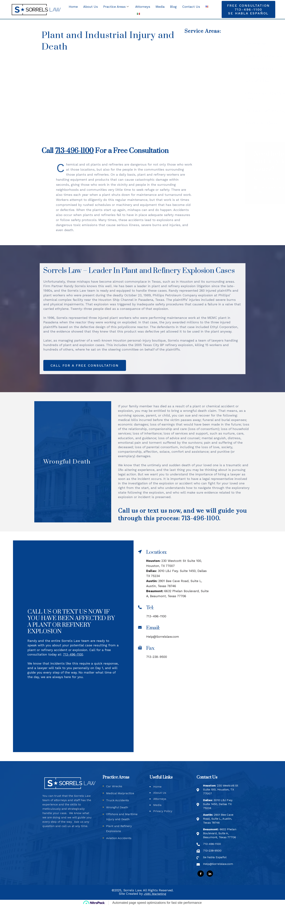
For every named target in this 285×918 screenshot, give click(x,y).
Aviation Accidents (222, 123)
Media (160, 6)
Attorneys (142, 6)
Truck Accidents (220, 68)
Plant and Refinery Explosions (233, 111)
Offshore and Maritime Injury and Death (236, 96)
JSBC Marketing (155, 905)
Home (73, 6)
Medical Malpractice (224, 56)
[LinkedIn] (210, 885)
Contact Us (191, 6)
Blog (173, 6)
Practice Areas (116, 6)
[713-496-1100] (248, 178)
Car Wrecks (216, 43)
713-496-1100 (264, 179)
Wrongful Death (220, 81)
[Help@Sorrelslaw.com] (248, 187)
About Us (90, 6)
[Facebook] (200, 885)
